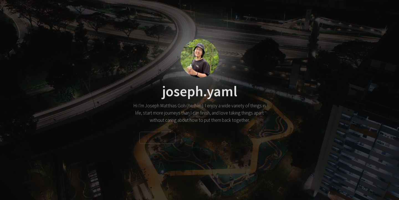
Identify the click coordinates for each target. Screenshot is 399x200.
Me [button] (158, 138)
